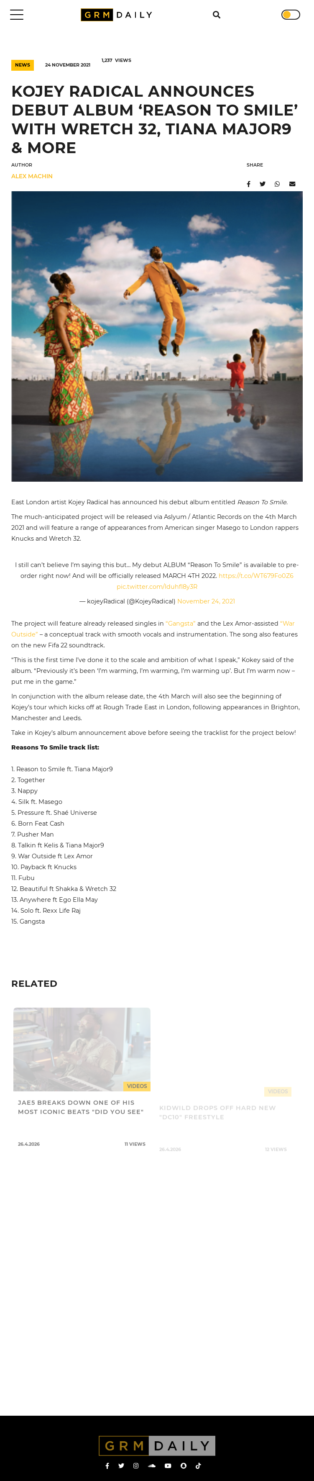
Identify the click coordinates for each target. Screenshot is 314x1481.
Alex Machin (32, 176)
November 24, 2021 (206, 601)
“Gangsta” (181, 623)
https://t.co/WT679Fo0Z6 (256, 576)
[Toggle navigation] (16, 15)
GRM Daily (118, 14)
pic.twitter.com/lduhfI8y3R (157, 586)
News (22, 65)
